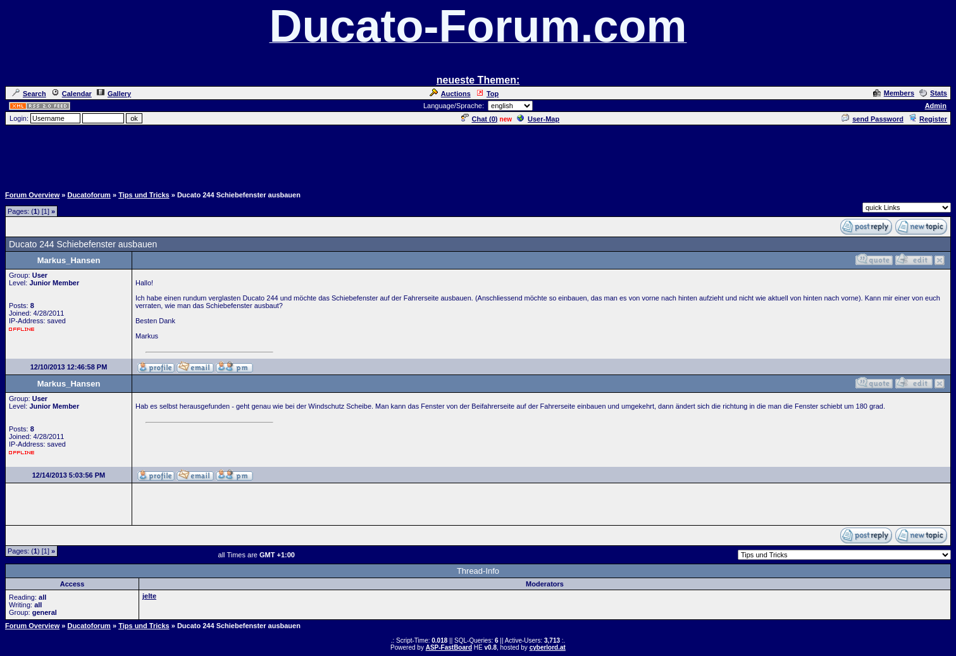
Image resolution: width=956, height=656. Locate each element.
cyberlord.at (548, 647)
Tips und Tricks (144, 195)
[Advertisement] (478, 155)
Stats (933, 93)
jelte (149, 596)
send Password (872, 119)
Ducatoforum (88, 195)
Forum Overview (32, 195)
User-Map (538, 119)
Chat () (479, 119)
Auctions (450, 93)
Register (928, 119)
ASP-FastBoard (449, 647)
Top (487, 93)
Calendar (71, 93)
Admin (936, 105)
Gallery (114, 93)
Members (893, 93)
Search (29, 93)
